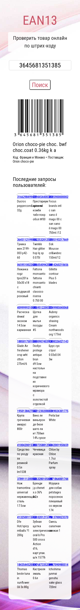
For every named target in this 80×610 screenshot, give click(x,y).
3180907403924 (42, 341)
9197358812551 (42, 445)
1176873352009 (42, 564)
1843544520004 (26, 564)
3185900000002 (58, 197)
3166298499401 (26, 197)
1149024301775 (58, 411)
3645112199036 (26, 239)
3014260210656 (58, 264)
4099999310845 (26, 307)
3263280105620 (42, 479)
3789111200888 (26, 479)
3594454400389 (42, 197)
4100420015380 (26, 445)
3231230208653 (42, 411)
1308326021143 (58, 341)
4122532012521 (42, 239)
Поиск (40, 85)
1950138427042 (26, 411)
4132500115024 (26, 517)
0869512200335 (42, 307)
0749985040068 (58, 307)
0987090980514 (58, 564)
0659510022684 (26, 264)
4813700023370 (58, 517)
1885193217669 (58, 239)
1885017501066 (26, 341)
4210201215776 (42, 517)
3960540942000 (42, 264)
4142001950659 (58, 445)
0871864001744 (58, 479)
